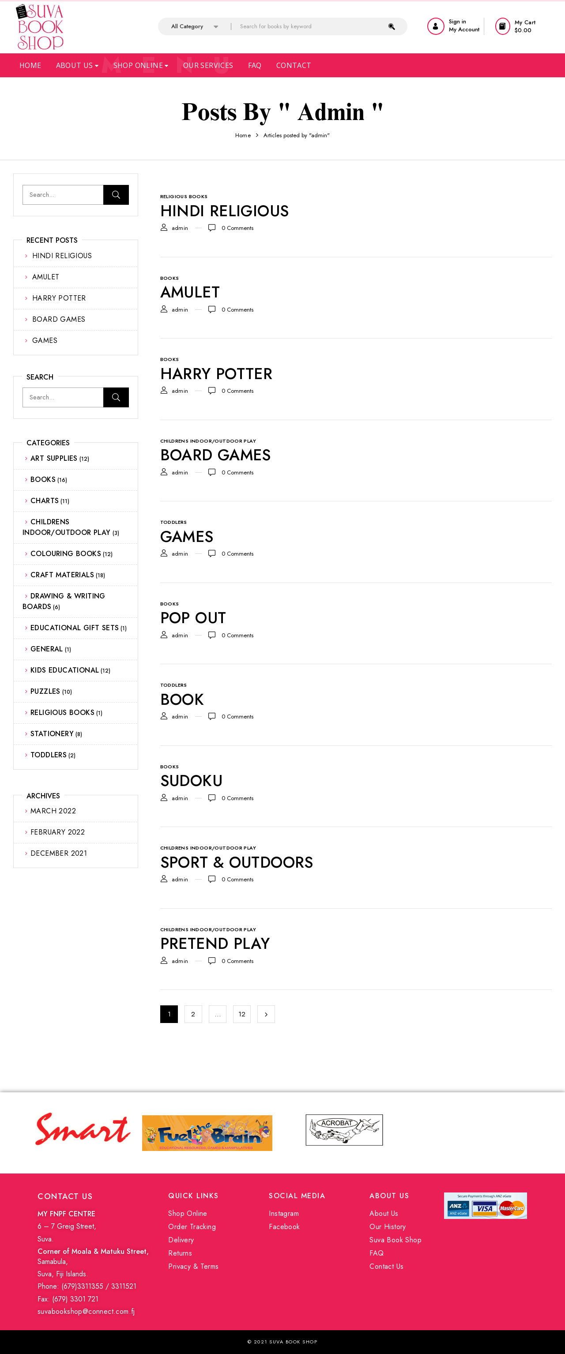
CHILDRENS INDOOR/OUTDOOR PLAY (67, 527)
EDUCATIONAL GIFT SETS (74, 628)
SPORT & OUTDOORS (236, 862)
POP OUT (193, 618)
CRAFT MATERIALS (62, 575)
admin (180, 228)
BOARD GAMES (58, 319)
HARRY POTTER (59, 298)
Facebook (284, 1227)
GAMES (44, 340)
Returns (180, 1253)
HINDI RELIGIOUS (62, 256)
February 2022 (57, 832)
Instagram (284, 1213)
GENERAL (46, 649)
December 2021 (58, 853)
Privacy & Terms (193, 1266)
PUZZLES (45, 691)
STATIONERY (52, 734)
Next (266, 1014)
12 (242, 1014)
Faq (255, 65)
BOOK (182, 699)
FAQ (376, 1253)
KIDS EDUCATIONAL (64, 670)
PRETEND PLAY (215, 944)
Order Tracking (192, 1227)
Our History (387, 1227)
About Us (77, 65)
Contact (294, 65)
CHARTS (44, 501)
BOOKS (43, 479)
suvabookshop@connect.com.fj (86, 1311)
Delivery (181, 1240)
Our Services (208, 65)
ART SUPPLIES (54, 458)
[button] (523, 26)
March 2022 (53, 811)
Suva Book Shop (395, 1240)
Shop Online (141, 65)
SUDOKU (191, 781)
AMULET (45, 277)
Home (30, 65)
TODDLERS (48, 755)
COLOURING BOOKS (65, 554)
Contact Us (386, 1266)
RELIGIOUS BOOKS (62, 712)
